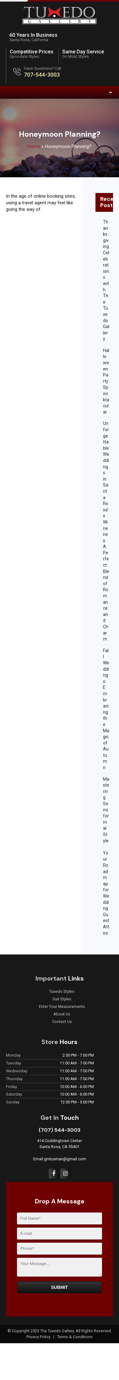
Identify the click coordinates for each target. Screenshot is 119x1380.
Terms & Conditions (75, 1336)
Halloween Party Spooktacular (106, 381)
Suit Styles (61, 999)
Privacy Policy (38, 1336)
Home (34, 146)
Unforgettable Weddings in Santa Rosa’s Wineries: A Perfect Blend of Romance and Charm (106, 531)
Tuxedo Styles (61, 991)
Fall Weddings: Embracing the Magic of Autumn (106, 709)
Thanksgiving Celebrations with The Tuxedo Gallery (106, 280)
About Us (61, 1014)
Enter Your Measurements (62, 1006)
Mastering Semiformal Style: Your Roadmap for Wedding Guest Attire (106, 856)
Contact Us (62, 1022)
